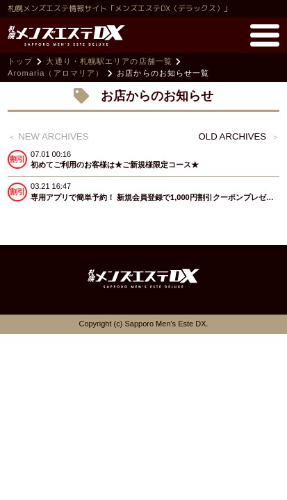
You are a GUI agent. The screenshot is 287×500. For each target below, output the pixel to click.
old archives (233, 136)
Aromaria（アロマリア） (56, 73)
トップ (20, 61)
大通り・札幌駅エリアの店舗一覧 (109, 61)
